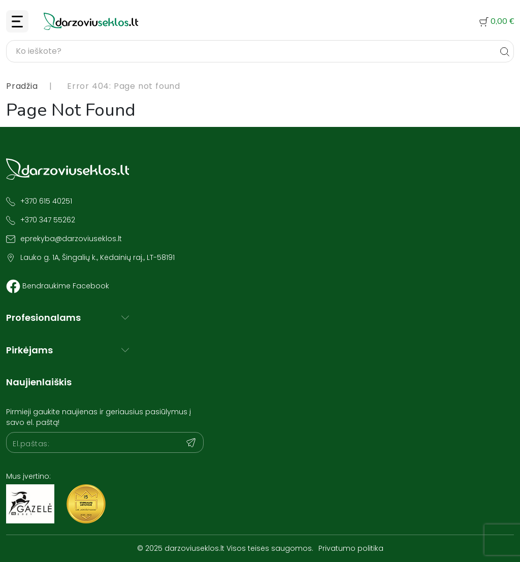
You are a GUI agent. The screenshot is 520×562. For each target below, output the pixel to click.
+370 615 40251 (46, 201)
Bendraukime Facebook (65, 286)
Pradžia (22, 86)
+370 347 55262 (47, 220)
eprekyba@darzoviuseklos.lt (71, 239)
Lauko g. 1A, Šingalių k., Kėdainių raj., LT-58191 (97, 257)
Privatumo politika (350, 548)
